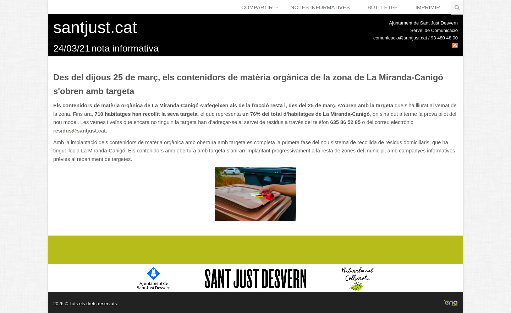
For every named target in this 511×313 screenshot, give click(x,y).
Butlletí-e (383, 7)
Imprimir (428, 7)
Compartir (257, 7)
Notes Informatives (320, 7)
